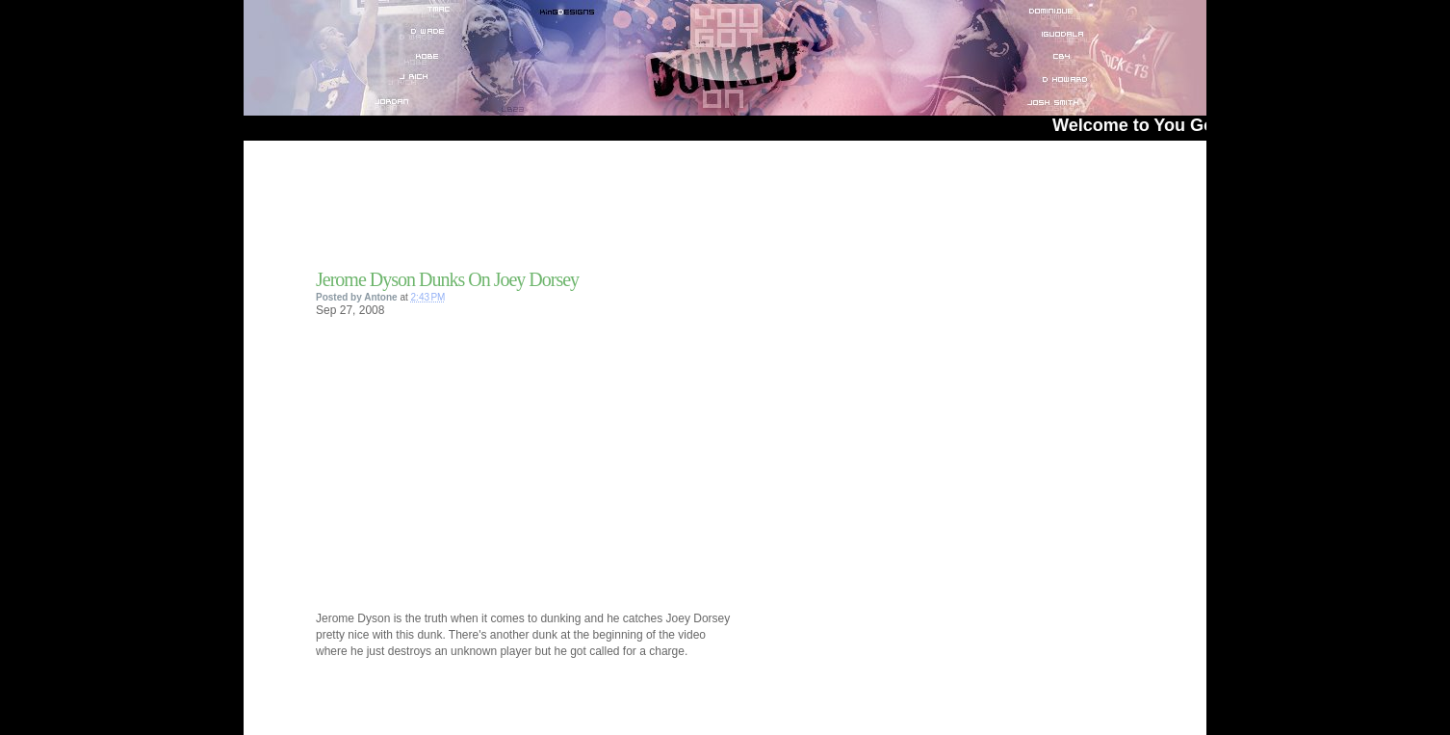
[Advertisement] (541, 211)
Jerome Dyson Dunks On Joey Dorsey (447, 279)
